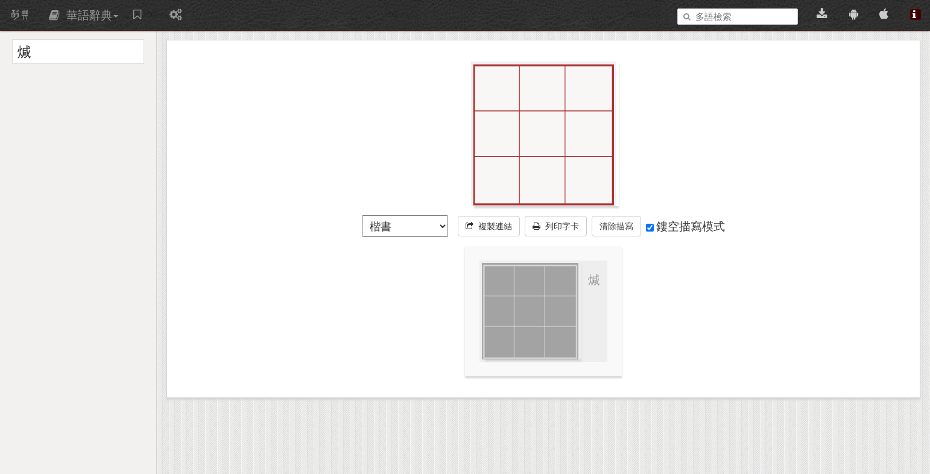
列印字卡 (556, 226)
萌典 (20, 15)
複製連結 (489, 226)
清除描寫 (616, 226)
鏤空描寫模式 (685, 225)
